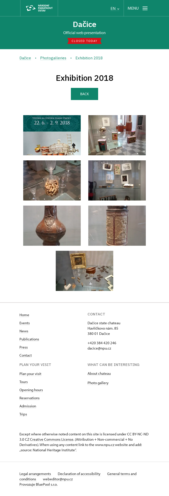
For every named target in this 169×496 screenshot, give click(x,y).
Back (84, 93)
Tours (23, 381)
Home (24, 314)
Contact (25, 355)
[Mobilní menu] (138, 8)
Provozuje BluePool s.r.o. (38, 484)
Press (23, 347)
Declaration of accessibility (79, 473)
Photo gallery (98, 382)
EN (114, 8)
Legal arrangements (35, 473)
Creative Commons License (51, 439)
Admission (27, 406)
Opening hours (31, 389)
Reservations (29, 397)
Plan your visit (30, 373)
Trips (23, 414)
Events (24, 322)
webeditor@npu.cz (58, 479)
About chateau (99, 373)
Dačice (84, 24)
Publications (29, 339)
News (23, 331)
